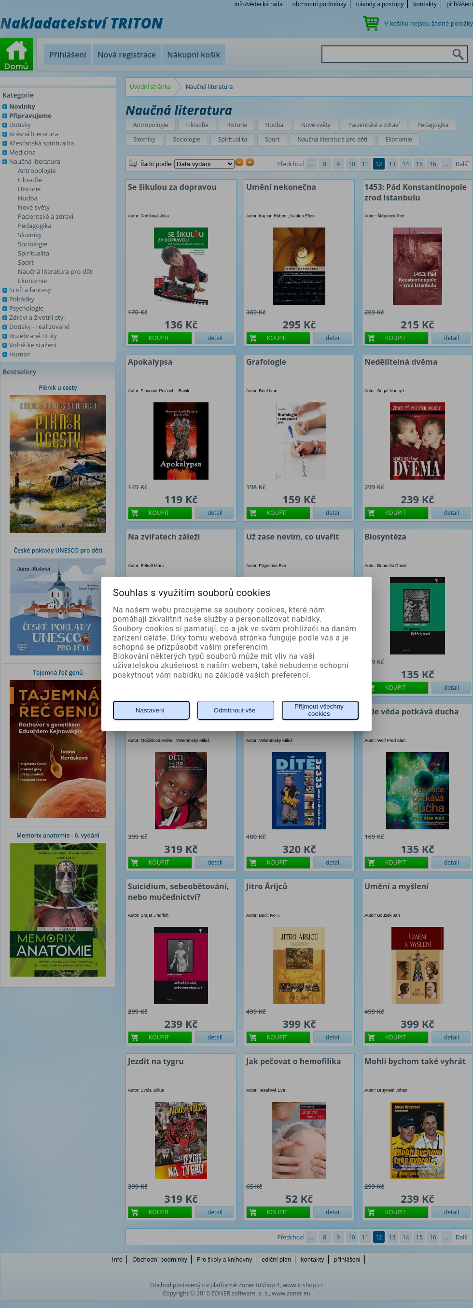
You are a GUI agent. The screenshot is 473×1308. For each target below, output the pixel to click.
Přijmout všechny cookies (318, 710)
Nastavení (150, 710)
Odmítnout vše (235, 710)
